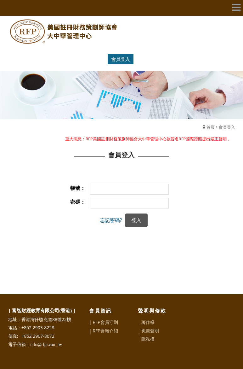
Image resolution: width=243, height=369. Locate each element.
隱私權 (148, 339)
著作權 (148, 322)
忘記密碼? (111, 220)
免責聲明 (150, 331)
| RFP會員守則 (103, 322)
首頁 (210, 127)
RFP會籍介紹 (105, 331)
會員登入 (120, 59)
